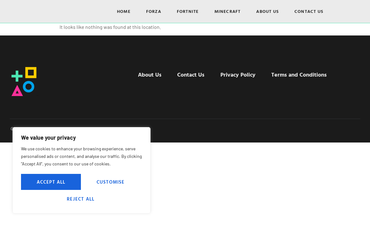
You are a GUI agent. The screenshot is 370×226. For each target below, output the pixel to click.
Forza (153, 11)
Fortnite (188, 11)
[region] (82, 171)
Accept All (81, 198)
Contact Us (308, 11)
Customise (50, 182)
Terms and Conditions (294, 74)
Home (123, 11)
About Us (267, 11)
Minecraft (227, 11)
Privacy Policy (236, 74)
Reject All (110, 182)
